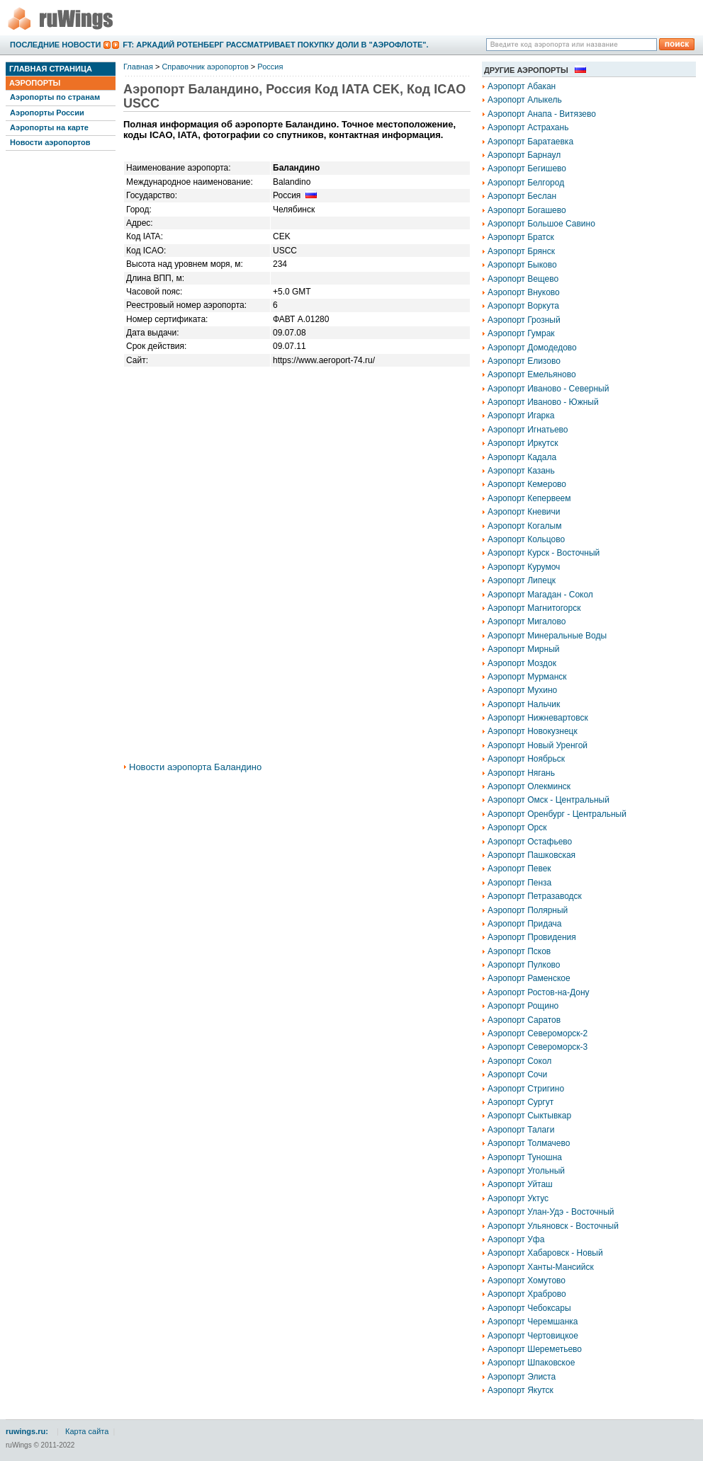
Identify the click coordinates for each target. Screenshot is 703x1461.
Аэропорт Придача (525, 924)
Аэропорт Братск (521, 237)
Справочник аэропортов (205, 66)
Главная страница (50, 68)
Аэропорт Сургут (520, 1102)
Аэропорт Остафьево (530, 842)
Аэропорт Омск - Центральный (548, 800)
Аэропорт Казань (521, 471)
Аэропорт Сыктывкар (529, 1116)
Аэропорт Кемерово (527, 484)
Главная (138, 66)
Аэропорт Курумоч (524, 567)
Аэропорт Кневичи (524, 512)
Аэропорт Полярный (528, 910)
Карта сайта (86, 1431)
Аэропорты (34, 83)
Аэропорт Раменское (529, 978)
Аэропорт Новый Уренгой (537, 745)
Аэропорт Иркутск (523, 443)
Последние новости (55, 44)
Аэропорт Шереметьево (535, 1349)
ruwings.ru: (27, 1431)
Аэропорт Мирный (523, 649)
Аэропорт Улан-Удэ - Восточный (551, 1212)
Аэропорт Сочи (517, 1074)
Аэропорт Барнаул (524, 155)
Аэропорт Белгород (526, 183)
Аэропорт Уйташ (520, 1184)
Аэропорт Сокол (519, 1061)
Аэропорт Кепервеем (529, 498)
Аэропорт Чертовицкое (533, 1336)
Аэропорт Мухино (522, 690)
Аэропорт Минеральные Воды (547, 636)
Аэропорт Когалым (524, 526)
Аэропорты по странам (55, 97)
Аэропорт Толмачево (529, 1143)
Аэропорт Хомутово (527, 1280)
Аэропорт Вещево (523, 279)
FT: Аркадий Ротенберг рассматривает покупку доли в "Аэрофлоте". (275, 44)
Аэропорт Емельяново (532, 374)
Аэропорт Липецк (522, 580)
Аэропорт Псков (519, 951)
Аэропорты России (47, 112)
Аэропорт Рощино (523, 1006)
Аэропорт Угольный (526, 1171)
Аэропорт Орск (517, 827)
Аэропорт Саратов (524, 1020)
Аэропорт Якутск (520, 1390)
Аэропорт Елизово (524, 361)
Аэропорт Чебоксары (529, 1308)
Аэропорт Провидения (532, 937)
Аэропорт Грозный (524, 320)
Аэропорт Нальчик (524, 704)
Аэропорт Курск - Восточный (544, 553)
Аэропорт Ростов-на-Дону (539, 992)
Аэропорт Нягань (521, 773)
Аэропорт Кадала (522, 457)
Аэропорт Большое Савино (541, 224)
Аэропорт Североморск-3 (537, 1047)
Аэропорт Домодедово (532, 348)
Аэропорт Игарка (521, 415)
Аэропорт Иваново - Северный (548, 389)
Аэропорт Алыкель (525, 100)
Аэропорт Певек (519, 868)
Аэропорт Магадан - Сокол (540, 595)
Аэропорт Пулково (524, 965)
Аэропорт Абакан (522, 86)
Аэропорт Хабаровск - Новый (545, 1253)
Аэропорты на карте (49, 127)
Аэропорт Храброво (527, 1294)
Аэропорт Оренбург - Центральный (557, 814)
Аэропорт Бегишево (527, 168)
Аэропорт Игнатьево (528, 430)
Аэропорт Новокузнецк (533, 731)
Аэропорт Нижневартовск (538, 718)
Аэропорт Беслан (522, 196)
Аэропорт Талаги (521, 1130)
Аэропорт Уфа (516, 1239)
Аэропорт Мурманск (527, 677)
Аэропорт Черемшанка (533, 1322)
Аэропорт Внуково (524, 292)
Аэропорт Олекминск (529, 786)
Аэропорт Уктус (518, 1198)
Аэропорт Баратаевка (530, 142)
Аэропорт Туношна (525, 1157)
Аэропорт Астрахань (528, 127)
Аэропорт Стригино (526, 1089)
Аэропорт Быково (522, 265)
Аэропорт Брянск (521, 251)
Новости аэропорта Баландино (195, 767)
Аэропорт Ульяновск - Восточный (553, 1226)
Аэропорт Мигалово (527, 621)
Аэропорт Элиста (522, 1377)
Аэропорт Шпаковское (531, 1363)
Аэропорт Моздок (522, 663)
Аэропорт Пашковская (531, 855)
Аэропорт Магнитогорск (534, 608)
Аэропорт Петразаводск (535, 896)
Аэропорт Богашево (527, 210)
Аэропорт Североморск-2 (537, 1033)
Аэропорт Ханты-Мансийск (541, 1267)
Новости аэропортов (50, 142)
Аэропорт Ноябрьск (526, 759)
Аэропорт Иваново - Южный (543, 402)
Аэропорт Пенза (519, 883)
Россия (270, 66)
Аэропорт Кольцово (526, 539)
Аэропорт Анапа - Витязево (542, 114)
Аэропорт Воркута (523, 306)
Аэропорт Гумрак (521, 333)
